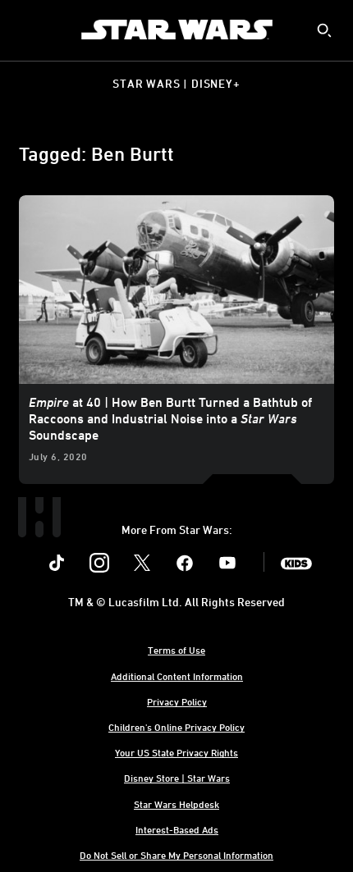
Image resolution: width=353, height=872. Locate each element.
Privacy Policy (177, 701)
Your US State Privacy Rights (176, 752)
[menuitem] (26, 29)
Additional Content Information (177, 676)
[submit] (324, 30)
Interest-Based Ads (176, 829)
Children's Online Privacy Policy (176, 727)
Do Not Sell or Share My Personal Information (176, 855)
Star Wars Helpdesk (176, 804)
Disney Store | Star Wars (177, 777)
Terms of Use (176, 649)
